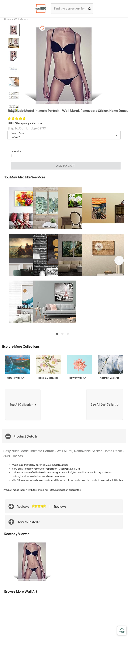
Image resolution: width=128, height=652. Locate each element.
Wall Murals (21, 19)
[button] (119, 260)
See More (38, 177)
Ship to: (26, 128)
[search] (89, 8)
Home (7, 19)
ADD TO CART (65, 165)
